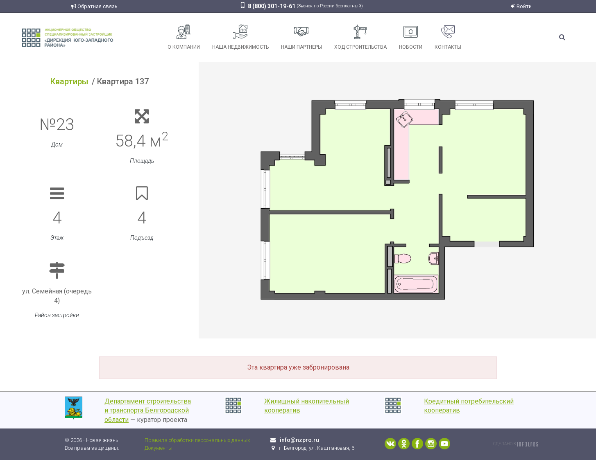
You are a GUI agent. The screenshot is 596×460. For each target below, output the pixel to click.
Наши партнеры (301, 37)
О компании (184, 37)
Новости (410, 37)
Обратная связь (94, 6)
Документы (158, 448)
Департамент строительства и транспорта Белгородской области (147, 410)
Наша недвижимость (240, 37)
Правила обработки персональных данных (197, 440)
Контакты (448, 37)
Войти (521, 6)
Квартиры (69, 81)
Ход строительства (360, 37)
